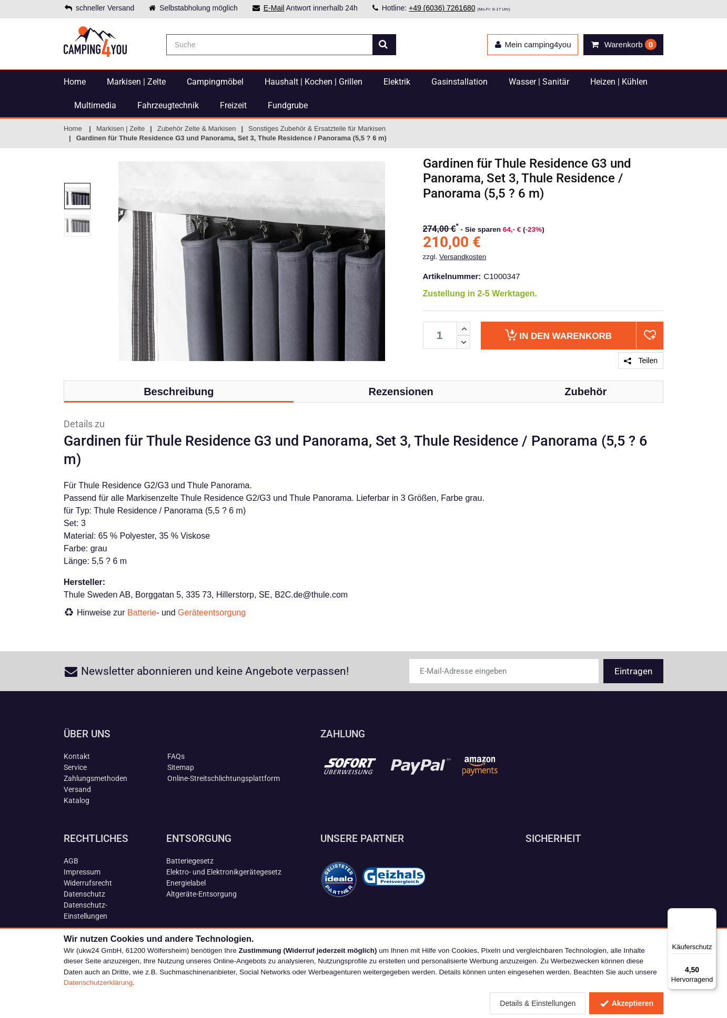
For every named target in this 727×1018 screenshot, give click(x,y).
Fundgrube (288, 105)
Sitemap (180, 767)
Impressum (82, 872)
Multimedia (95, 105)
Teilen (641, 360)
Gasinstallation (459, 82)
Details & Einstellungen (537, 1003)
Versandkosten (462, 257)
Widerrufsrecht (88, 883)
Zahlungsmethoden (95, 778)
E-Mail (274, 8)
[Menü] (710, 914)
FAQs (176, 756)
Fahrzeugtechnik (168, 105)
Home (75, 82)
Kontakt (77, 756)
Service (75, 767)
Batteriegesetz (190, 861)
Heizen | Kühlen (619, 82)
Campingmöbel (215, 82)
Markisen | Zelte (136, 82)
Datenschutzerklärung (98, 982)
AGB (71, 861)
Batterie (141, 612)
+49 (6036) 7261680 (442, 8)
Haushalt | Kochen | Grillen (313, 82)
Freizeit (233, 105)
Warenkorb (558, 335)
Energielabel (186, 883)
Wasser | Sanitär (539, 82)
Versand (77, 789)
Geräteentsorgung (212, 612)
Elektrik (396, 82)
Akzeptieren (626, 1003)
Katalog (76, 800)
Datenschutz (84, 894)
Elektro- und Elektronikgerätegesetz (223, 872)
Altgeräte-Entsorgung (201, 894)
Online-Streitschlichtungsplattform (223, 778)
